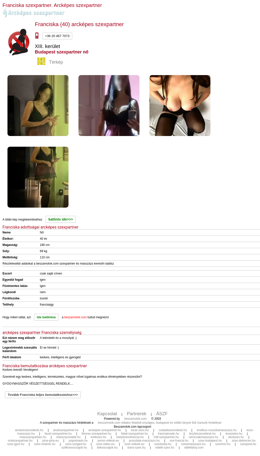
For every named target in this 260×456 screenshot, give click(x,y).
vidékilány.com (193, 447)
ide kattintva (46, 317)
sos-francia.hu (179, 440)
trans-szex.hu (136, 447)
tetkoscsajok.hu (107, 447)
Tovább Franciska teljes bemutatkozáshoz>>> (43, 395)
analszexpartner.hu (65, 430)
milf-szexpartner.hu (166, 437)
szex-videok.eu (134, 444)
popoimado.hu (78, 440)
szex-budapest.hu (210, 440)
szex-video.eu (105, 444)
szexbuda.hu (162, 444)
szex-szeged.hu (75, 444)
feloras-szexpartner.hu (96, 433)
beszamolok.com (135, 418)
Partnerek (136, 413)
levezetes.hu (234, 433)
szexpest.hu (248, 444)
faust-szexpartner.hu (58, 433)
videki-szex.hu (164, 447)
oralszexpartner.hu (20, 440)
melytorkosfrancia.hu (130, 437)
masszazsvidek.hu (68, 437)
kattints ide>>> (60, 219)
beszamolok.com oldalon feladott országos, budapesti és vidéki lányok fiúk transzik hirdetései (159, 422)
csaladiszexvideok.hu (173, 430)
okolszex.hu (236, 437)
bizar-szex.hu (140, 430)
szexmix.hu (222, 444)
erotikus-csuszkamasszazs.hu (216, 430)
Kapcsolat (107, 413)
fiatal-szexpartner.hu (134, 433)
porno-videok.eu (108, 440)
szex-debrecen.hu (244, 440)
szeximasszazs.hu (193, 444)
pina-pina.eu (50, 440)
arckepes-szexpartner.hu (104, 430)
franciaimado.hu (168, 433)
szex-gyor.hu (15, 444)
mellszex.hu (98, 437)
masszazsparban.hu (32, 437)
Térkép (51, 62)
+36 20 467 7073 (57, 36)
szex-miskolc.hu (44, 444)
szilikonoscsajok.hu (74, 447)
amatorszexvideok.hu (29, 430)
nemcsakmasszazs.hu (203, 437)
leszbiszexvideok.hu (202, 433)
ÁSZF (162, 413)
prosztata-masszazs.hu (144, 440)
